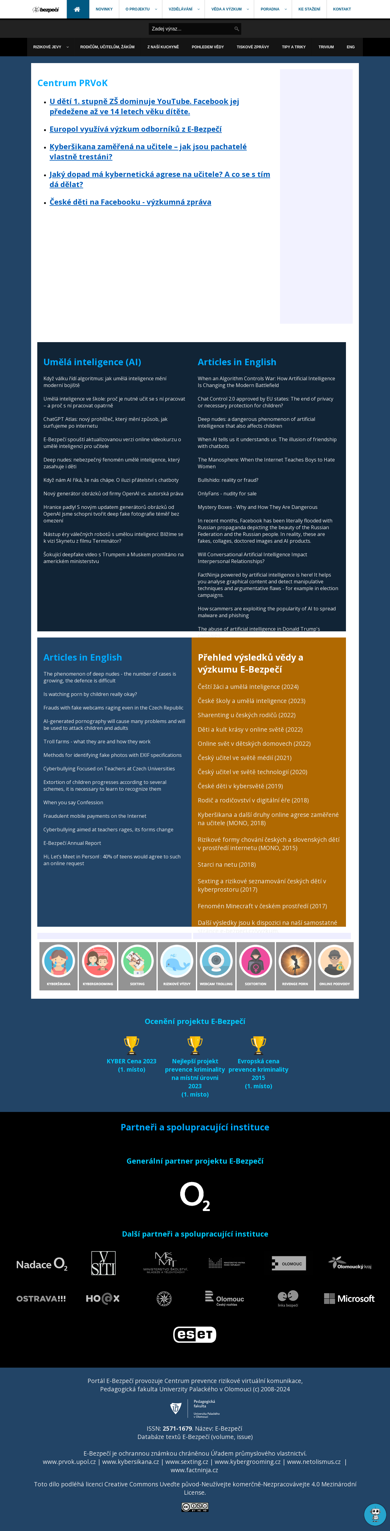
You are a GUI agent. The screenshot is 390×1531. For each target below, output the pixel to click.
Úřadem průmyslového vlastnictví (258, 1453)
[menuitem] (46, 9)
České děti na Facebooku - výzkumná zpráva (130, 202)
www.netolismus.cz (314, 1461)
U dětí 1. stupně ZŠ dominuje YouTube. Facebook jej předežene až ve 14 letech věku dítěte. (144, 106)
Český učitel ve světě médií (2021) (244, 758)
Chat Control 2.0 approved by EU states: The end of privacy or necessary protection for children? (265, 402)
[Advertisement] (316, 231)
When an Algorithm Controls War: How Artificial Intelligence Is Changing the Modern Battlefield (266, 382)
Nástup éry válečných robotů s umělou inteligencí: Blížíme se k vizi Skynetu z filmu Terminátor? (113, 537)
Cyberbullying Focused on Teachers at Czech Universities (109, 768)
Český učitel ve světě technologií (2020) (252, 772)
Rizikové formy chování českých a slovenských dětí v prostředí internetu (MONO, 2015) (268, 843)
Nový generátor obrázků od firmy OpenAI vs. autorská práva (113, 493)
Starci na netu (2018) (227, 864)
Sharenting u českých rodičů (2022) (246, 715)
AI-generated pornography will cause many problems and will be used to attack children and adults (114, 724)
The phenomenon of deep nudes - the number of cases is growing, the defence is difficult (109, 677)
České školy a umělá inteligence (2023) (251, 701)
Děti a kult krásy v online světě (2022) (250, 729)
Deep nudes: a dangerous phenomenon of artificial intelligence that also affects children (256, 422)
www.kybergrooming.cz (248, 1461)
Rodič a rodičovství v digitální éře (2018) (253, 800)
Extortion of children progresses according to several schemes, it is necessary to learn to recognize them (104, 785)
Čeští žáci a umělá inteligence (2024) (248, 686)
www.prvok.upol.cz (69, 1461)
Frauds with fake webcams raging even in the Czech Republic (113, 707)
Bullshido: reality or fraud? (228, 480)
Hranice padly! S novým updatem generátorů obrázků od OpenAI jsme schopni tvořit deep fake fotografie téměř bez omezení (111, 514)
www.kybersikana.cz (130, 1461)
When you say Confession (73, 802)
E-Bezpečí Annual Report (72, 843)
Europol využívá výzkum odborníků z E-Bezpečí (136, 129)
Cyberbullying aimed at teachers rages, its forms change (108, 829)
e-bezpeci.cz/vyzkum (249, 931)
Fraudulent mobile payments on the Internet (94, 816)
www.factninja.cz (194, 1470)
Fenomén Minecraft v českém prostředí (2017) (262, 906)
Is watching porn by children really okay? (90, 694)
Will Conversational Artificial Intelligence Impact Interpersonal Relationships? (252, 558)
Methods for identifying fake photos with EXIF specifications (112, 755)
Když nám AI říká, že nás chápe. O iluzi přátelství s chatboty (111, 480)
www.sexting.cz (186, 1461)
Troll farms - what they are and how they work (97, 741)
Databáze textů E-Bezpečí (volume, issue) (195, 1437)
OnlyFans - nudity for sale (227, 493)
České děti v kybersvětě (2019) (240, 786)
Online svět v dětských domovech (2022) (254, 743)
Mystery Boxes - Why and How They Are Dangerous (258, 507)
